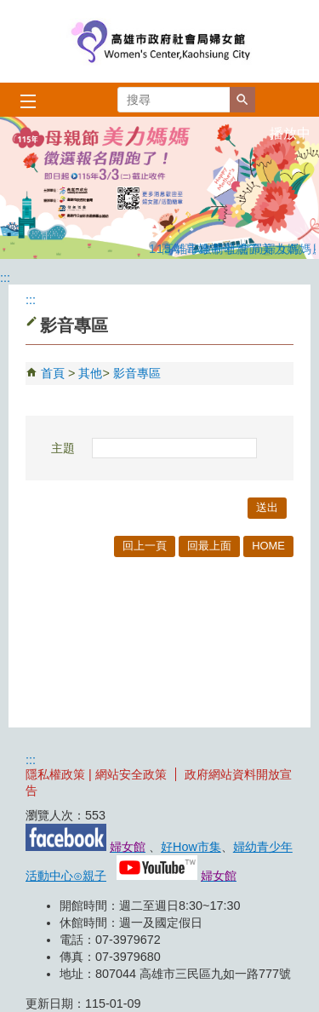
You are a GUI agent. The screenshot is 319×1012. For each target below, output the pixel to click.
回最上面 (209, 545)
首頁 (53, 373)
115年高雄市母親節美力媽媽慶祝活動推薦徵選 (153, 246)
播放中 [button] (290, 133)
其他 (90, 373)
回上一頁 (144, 545)
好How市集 (191, 847)
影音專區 (137, 373)
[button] (242, 99)
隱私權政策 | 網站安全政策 (96, 774)
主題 (63, 448)
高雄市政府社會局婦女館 (160, 41)
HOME (268, 545)
